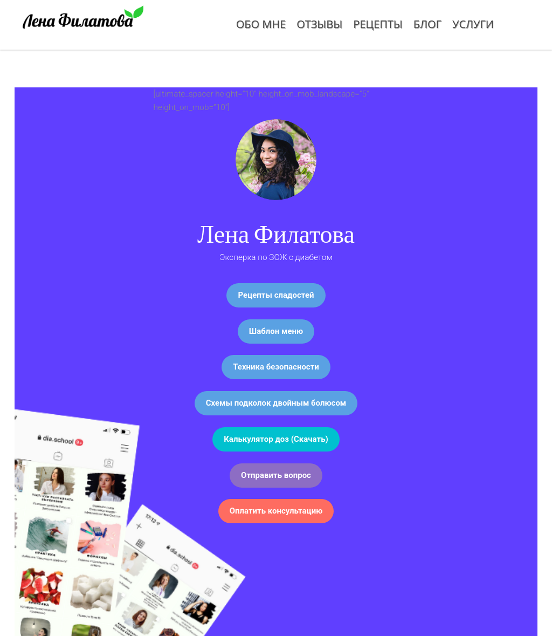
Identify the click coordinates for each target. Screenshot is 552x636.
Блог (427, 24)
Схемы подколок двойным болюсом (276, 403)
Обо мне (261, 24)
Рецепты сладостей (276, 295)
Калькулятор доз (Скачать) (276, 439)
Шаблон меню (276, 331)
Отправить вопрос (276, 475)
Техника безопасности (276, 367)
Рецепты (378, 24)
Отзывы (319, 24)
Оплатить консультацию (276, 511)
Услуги (473, 24)
